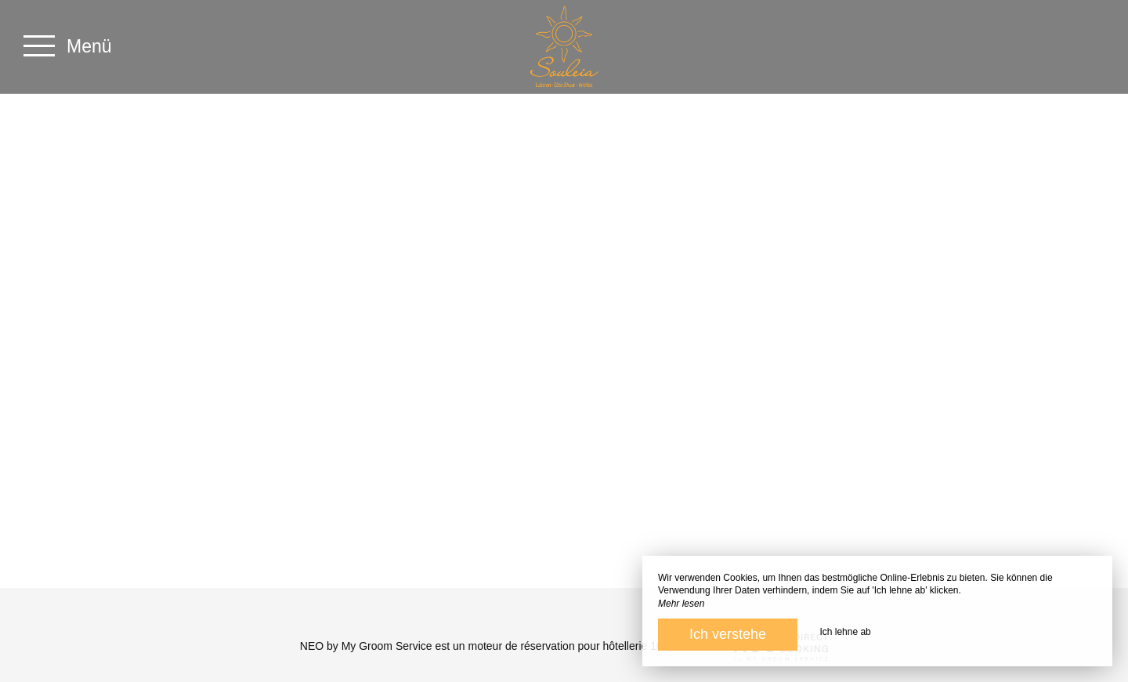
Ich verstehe (727, 634)
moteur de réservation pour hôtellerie (558, 646)
